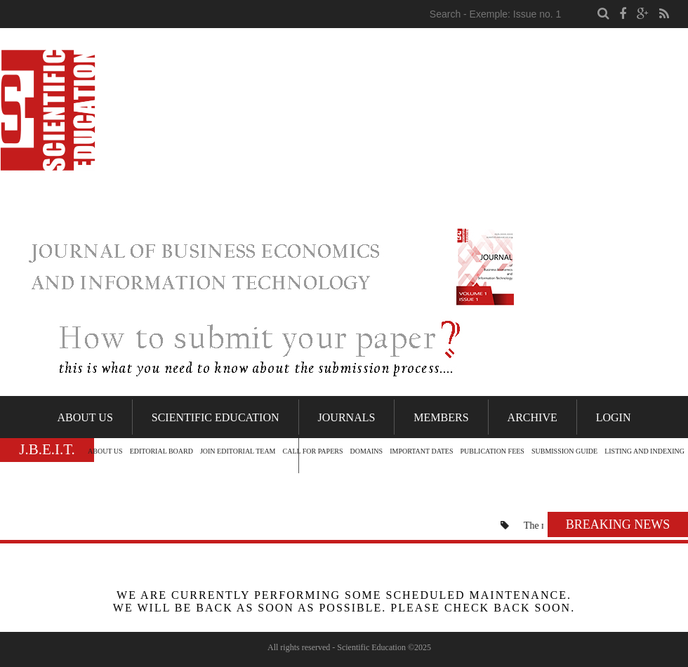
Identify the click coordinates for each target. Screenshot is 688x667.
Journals (347, 417)
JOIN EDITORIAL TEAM (238, 451)
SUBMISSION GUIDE (564, 451)
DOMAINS (366, 451)
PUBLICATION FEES (492, 451)
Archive (532, 417)
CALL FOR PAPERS (313, 451)
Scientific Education (215, 417)
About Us (85, 417)
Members (441, 417)
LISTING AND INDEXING (644, 451)
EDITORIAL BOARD (161, 451)
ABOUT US (105, 451)
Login (613, 417)
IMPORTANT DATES (421, 451)
